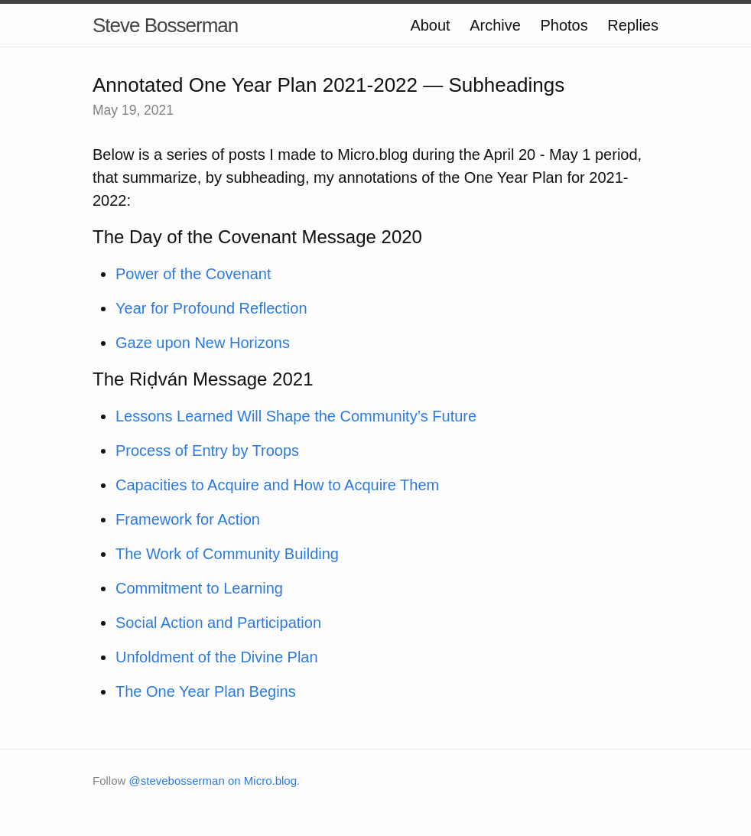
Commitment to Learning (199, 588)
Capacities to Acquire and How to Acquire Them (277, 485)
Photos (563, 25)
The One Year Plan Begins (205, 691)
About (430, 25)
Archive (495, 25)
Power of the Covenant (193, 273)
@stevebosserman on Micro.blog (213, 780)
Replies (632, 25)
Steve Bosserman (165, 25)
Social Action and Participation (218, 622)
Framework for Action (187, 519)
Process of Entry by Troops (207, 450)
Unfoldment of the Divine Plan (216, 657)
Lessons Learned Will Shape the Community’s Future (295, 416)
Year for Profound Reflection (211, 308)
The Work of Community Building (227, 553)
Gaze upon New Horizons (202, 342)
